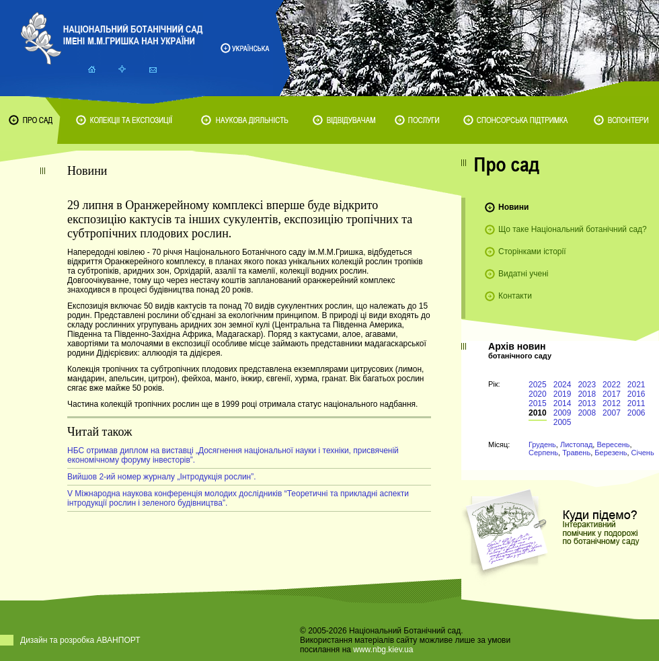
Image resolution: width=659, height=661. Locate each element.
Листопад (576, 444)
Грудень (542, 444)
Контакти (515, 296)
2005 (562, 422)
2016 (636, 394)
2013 (587, 403)
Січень (642, 453)
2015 (538, 403)
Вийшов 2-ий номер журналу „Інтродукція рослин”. (161, 476)
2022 (612, 384)
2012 (612, 403)
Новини (513, 207)
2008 (587, 413)
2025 (538, 384)
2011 (636, 403)
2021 (636, 384)
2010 (538, 413)
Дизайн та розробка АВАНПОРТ (80, 640)
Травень (576, 453)
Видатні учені (523, 273)
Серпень (543, 453)
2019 (562, 394)
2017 (612, 394)
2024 (562, 384)
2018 (587, 394)
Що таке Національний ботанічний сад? (572, 229)
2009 (562, 413)
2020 (538, 394)
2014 (562, 403)
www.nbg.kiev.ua (383, 649)
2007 (612, 413)
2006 (636, 413)
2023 (587, 384)
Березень (610, 453)
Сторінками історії (532, 251)
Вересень (612, 444)
